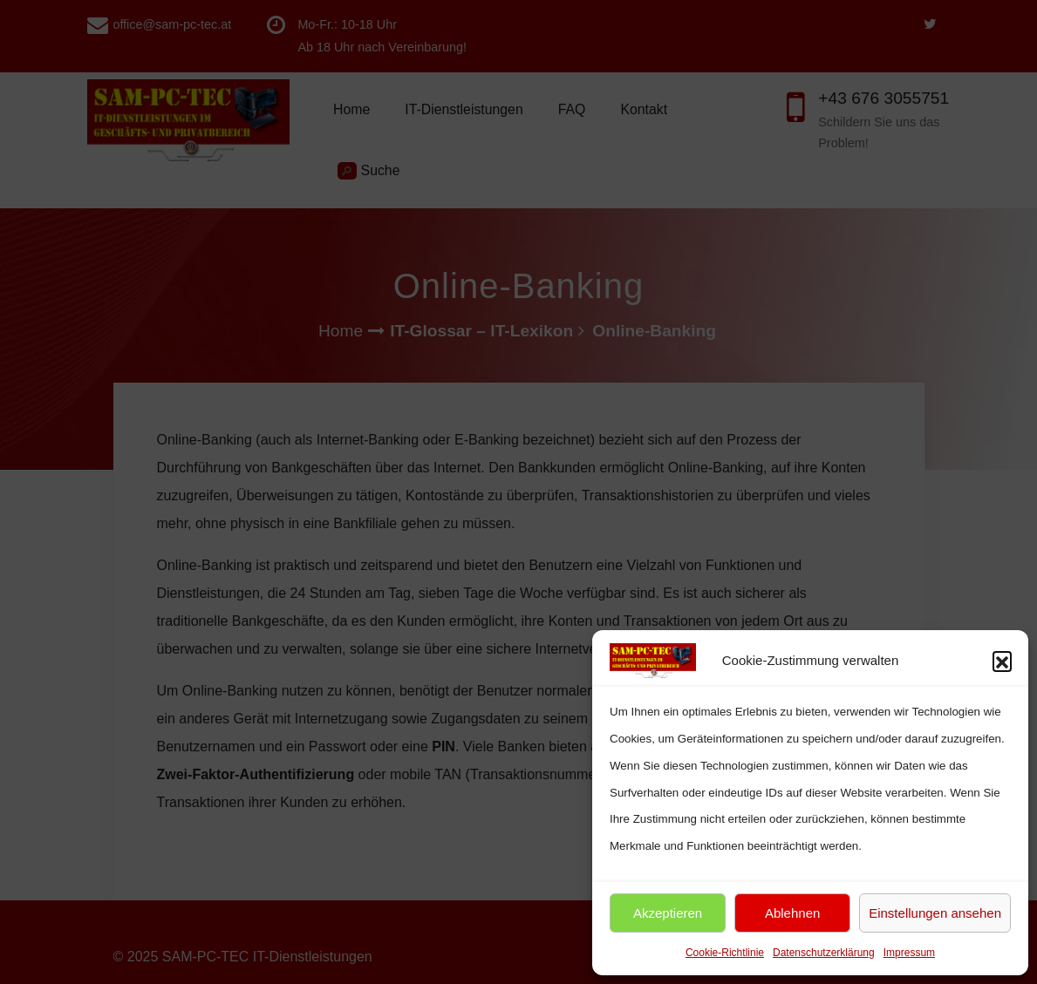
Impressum (909, 953)
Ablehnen (792, 913)
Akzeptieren (667, 913)
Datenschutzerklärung (824, 953)
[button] (1002, 660)
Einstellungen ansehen (935, 913)
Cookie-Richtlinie (725, 953)
